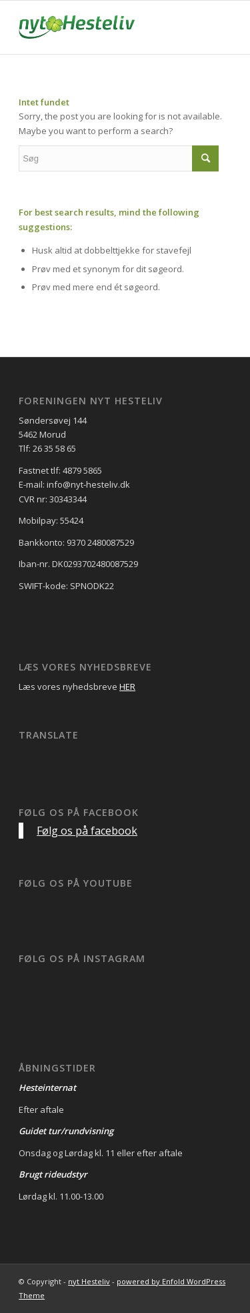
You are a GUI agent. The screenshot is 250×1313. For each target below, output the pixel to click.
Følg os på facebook (79, 812)
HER (127, 687)
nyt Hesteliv (89, 1281)
